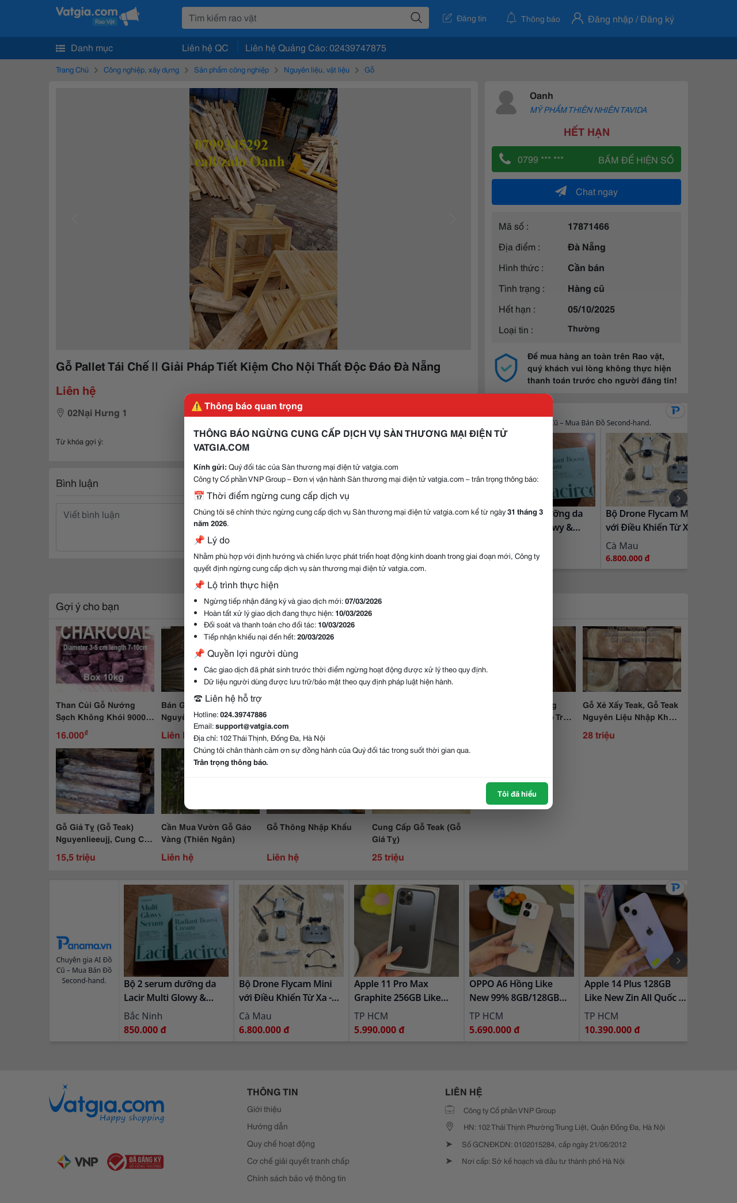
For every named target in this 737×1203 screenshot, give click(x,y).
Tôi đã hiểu (517, 793)
